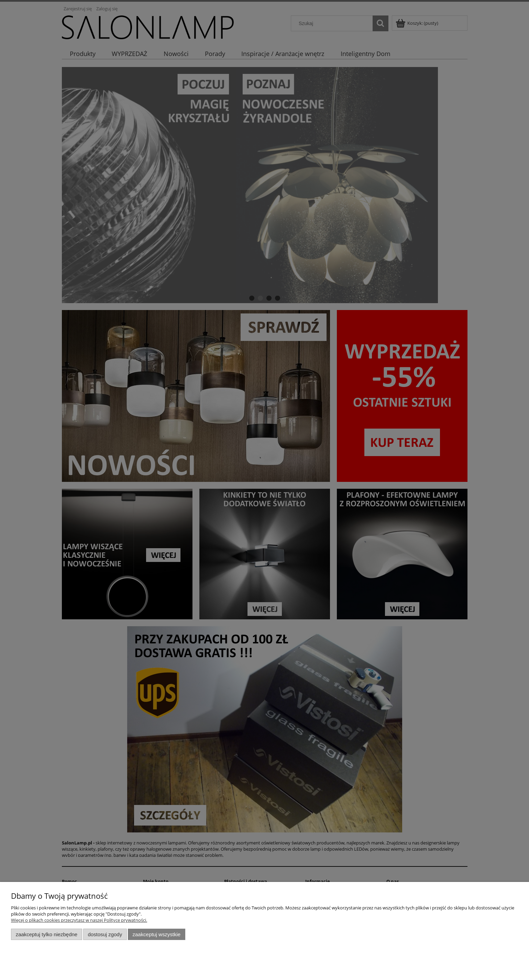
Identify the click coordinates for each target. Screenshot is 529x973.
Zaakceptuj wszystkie (156, 934)
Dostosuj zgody (105, 934)
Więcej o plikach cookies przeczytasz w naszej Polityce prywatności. (79, 920)
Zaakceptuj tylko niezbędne (46, 934)
